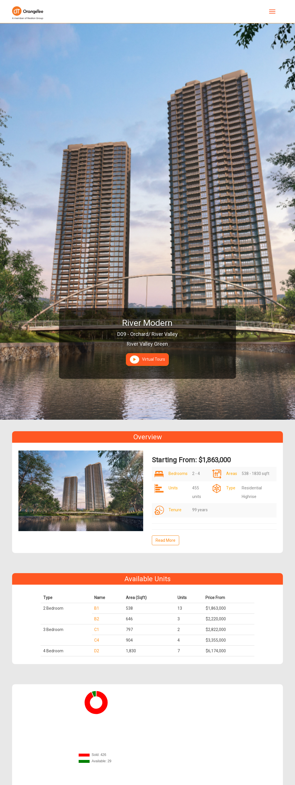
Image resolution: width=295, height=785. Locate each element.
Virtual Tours (147, 359)
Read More (165, 540)
